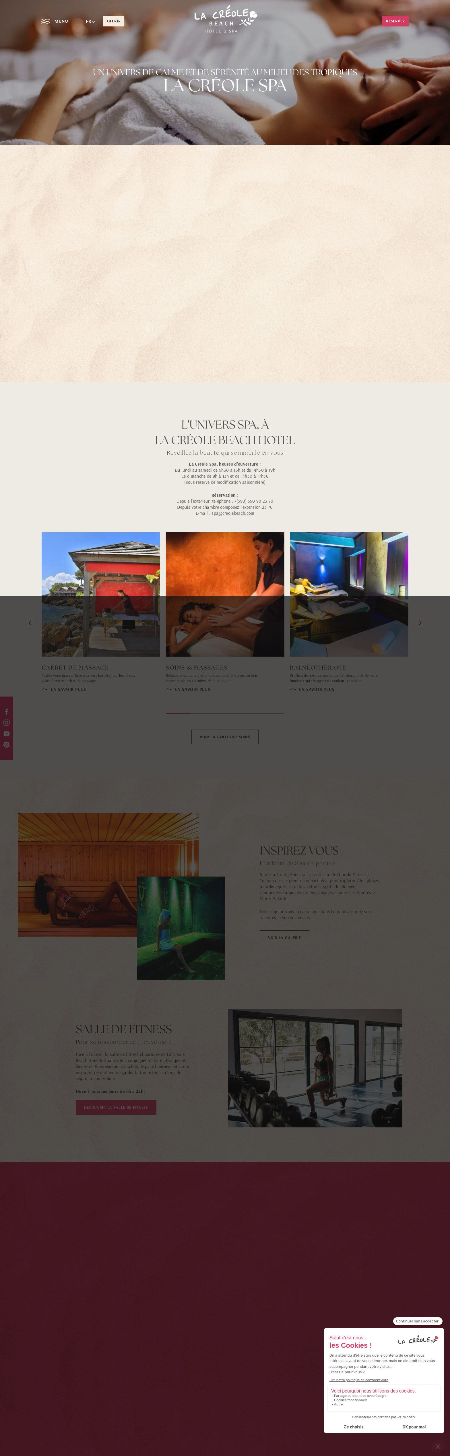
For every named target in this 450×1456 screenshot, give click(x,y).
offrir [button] (114, 21)
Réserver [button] (395, 21)
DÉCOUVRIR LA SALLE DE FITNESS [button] (116, 1107)
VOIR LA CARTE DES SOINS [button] (225, 736)
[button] (90, 21)
